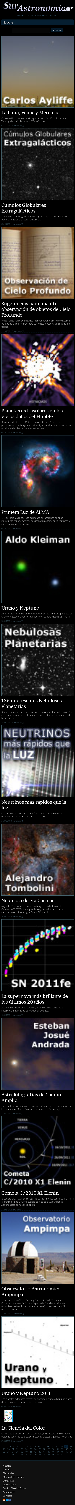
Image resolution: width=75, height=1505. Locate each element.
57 (40, 1454)
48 (62, 1451)
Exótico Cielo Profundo (14, 1488)
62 (62, 1454)
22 (17, 1449)
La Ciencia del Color (23, 1428)
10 (34, 1446)
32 (62, 1449)
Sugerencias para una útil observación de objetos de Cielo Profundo (36, 309)
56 (35, 1454)
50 (71, 1451)
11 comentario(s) (17, 1314)
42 (35, 1451)
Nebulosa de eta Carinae (28, 900)
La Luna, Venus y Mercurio (30, 112)
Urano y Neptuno (20, 608)
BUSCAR (57, 30)
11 (39, 1446)
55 (31, 1454)
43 (40, 1451)
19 (4, 1449)
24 (26, 1449)
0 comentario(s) (17, 432)
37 (13, 1451)
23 (22, 1449)
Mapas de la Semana (13, 1477)
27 (40, 1449)
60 (53, 1454)
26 (35, 1449)
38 (17, 1451)
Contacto (7, 1495)
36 (8, 1451)
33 (67, 1449)
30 (53, 1449)
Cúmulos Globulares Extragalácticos (23, 208)
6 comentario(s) (17, 621)
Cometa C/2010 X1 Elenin (30, 1193)
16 (61, 1446)
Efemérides (8, 1473)
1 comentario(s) (17, 528)
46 (53, 1451)
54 (26, 1454)
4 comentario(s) (17, 224)
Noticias (7, 1465)
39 (22, 1451)
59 (49, 1454)
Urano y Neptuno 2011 (26, 1393)
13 (48, 1446)
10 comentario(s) (17, 125)
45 (49, 1451)
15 (57, 1446)
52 (17, 1454)
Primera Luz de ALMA (25, 512)
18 (71, 1446)
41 (31, 1451)
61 (58, 1454)
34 (71, 1449)
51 (13, 1454)
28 (44, 1449)
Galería (6, 1469)
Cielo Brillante (9, 1484)
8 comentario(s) (17, 1406)
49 (67, 1451)
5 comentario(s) (17, 1113)
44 (44, 1451)
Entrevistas (8, 1480)
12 (43, 1446)
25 (31, 1449)
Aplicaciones (9, 1492)
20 (8, 1449)
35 (4, 1451)
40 (26, 1451)
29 (49, 1449)
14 (52, 1446)
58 (44, 1454)
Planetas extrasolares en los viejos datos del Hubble (32, 413)
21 (13, 1449)
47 (58, 1451)
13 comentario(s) (17, 331)
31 (58, 1449)
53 (22, 1454)
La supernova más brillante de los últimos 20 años (34, 999)
